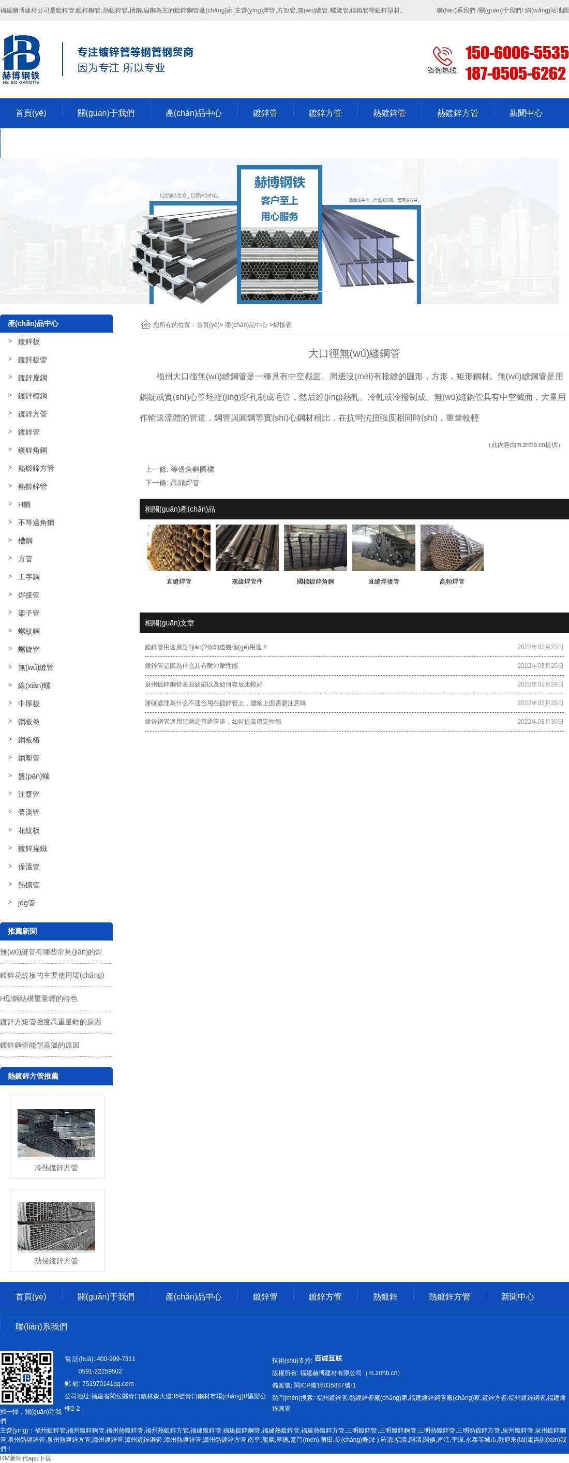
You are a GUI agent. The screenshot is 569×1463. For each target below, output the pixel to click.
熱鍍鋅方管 (457, 113)
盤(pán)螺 (34, 776)
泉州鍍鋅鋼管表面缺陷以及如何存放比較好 (204, 684)
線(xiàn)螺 (34, 685)
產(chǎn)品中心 (194, 113)
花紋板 (29, 830)
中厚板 (29, 703)
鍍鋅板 (29, 341)
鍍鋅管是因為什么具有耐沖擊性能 (191, 665)
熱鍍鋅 (385, 1296)
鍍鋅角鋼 (32, 450)
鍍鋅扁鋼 (32, 378)
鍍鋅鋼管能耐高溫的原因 (40, 1045)
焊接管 (29, 595)
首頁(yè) (31, 113)
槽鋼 (25, 540)
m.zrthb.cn (530, 445)
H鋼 (24, 504)
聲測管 (29, 812)
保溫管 (29, 866)
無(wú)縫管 (36, 667)
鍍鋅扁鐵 (32, 848)
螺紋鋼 (29, 631)
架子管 (29, 613)
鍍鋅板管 (32, 359)
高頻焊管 (185, 483)
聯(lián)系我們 (41, 143)
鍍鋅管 (265, 113)
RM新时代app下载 (25, 1458)
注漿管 (29, 794)
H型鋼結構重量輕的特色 (39, 998)
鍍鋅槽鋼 (32, 396)
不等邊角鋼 (36, 522)
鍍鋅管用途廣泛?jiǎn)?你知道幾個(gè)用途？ (206, 647)
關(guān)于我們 (106, 113)
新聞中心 (526, 113)
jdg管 (26, 903)
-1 (324, 1385)
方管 (25, 559)
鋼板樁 (29, 740)
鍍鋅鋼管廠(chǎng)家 (203, 10)
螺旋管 (29, 649)
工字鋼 (29, 577)
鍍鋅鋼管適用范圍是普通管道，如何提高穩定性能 (213, 721)
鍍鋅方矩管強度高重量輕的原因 (50, 1022)
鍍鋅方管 (325, 113)
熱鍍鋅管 (389, 113)
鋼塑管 (29, 758)
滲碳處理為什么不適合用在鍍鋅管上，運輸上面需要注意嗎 (225, 703)
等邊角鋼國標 (192, 469)
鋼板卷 (29, 722)
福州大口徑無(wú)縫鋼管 (201, 376)
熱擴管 (29, 884)
